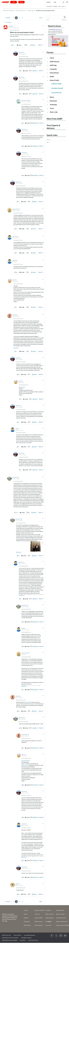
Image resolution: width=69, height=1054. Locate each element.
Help (60, 6)
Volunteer (26, 917)
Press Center (48, 925)
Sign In (48, 142)
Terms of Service (17, 935)
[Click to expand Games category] (48, 58)
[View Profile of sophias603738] (25, 734)
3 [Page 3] (19, 17)
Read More (15, 348)
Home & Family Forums (21, 10)
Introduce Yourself (57, 88)
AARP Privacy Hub (6, 935)
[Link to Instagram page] (60, 935)
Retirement (53, 101)
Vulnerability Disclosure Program (9, 940)
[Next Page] (41, 17)
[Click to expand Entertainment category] (48, 73)
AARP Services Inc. (38, 921)
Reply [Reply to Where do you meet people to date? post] (39, 45)
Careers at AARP (38, 917)
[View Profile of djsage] (17, 428)
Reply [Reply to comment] (40, 70)
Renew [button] (21, 2)
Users (48, 19)
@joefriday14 (22, 387)
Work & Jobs (54, 112)
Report (33, 45)
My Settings (49, 6)
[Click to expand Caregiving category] (48, 69)
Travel (52, 108)
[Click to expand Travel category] (48, 108)
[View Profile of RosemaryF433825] (26, 100)
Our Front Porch (56, 92)
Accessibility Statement (29, 935)
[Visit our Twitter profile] (56, 935)
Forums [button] (63, 6)
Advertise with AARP (39, 910)
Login (55, 2)
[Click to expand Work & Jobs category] (48, 112)
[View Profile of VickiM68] (10, 26)
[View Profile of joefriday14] (21, 52)
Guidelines (55, 6)
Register (49, 2)
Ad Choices (22, 940)
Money (52, 97)
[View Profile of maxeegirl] (14, 260)
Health (52, 76)
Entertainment (54, 73)
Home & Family (54, 80)
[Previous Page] (7, 17)
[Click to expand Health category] (48, 76)
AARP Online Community (8, 10)
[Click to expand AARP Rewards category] (48, 61)
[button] (67, 2)
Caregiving (53, 69)
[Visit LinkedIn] (65, 935)
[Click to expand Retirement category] (48, 101)
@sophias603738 (25, 760)
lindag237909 (28, 702)
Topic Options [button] (8, 22)
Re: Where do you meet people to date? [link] (45, 10)
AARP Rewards (54, 61)
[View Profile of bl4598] (17, 883)
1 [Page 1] (13, 17)
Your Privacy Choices (33, 940)
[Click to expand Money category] (48, 97)
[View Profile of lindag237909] (15, 477)
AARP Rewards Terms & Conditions (10, 937)
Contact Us (37, 914)
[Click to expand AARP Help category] (48, 65)
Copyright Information (26, 937)
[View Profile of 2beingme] (14, 314)
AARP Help (53, 65)
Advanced (64, 19)
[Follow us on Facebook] (51, 935)
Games (52, 58)
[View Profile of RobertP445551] (16, 209)
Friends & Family (31, 10)
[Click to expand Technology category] (48, 104)
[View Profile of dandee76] (21, 562)
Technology (53, 104)
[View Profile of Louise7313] (15, 236)
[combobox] (56, 17)
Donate (25, 914)
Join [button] (14, 2)
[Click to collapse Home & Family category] (48, 80)
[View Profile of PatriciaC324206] (25, 653)
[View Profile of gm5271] (14, 279)
